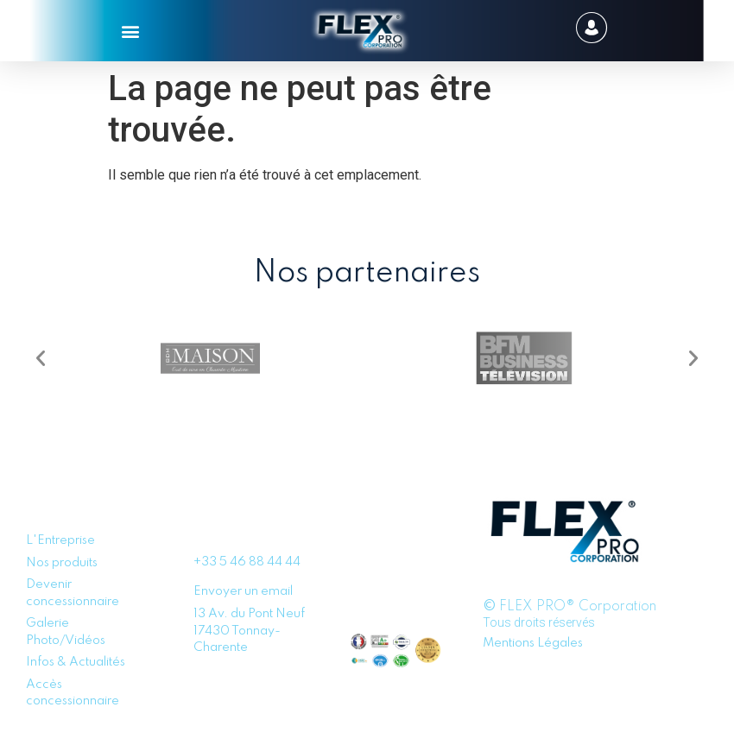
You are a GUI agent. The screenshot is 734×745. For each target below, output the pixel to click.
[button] (130, 30)
